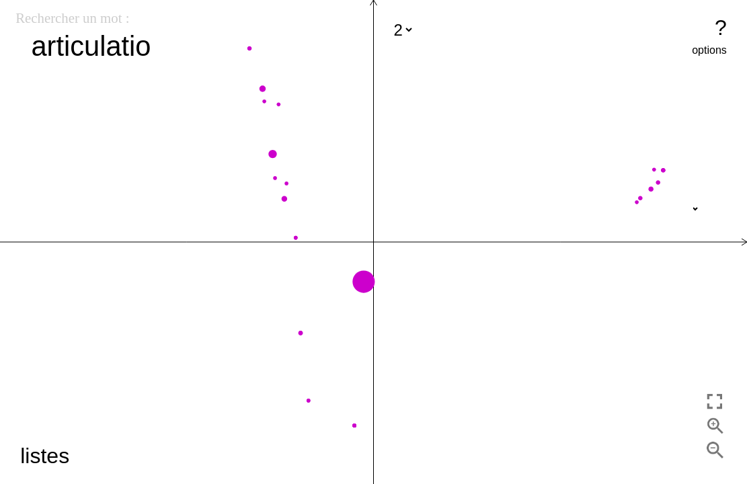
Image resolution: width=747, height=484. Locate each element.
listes (44, 456)
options (709, 50)
